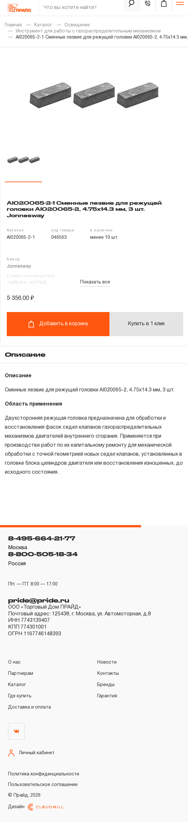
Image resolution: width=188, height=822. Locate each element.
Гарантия (107, 696)
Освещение (77, 25)
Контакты (108, 674)
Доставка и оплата (29, 707)
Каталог (43, 25)
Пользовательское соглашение (43, 785)
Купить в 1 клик (146, 324)
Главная (13, 25)
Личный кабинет (31, 753)
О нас (14, 662)
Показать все (95, 282)
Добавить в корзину (58, 324)
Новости (107, 662)
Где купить (20, 696)
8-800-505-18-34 (43, 554)
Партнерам (20, 674)
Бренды (106, 685)
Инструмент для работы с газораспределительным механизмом (88, 31)
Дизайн (35, 807)
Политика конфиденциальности (43, 774)
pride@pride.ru (38, 600)
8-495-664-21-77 (41, 538)
